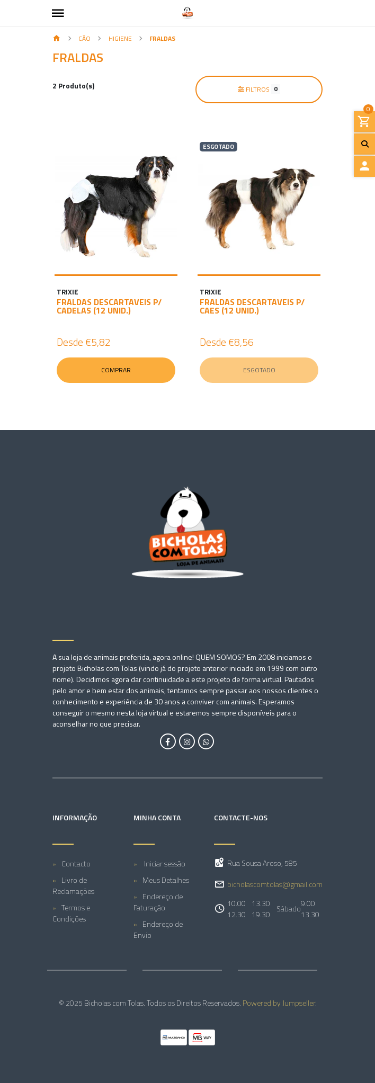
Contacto (76, 863)
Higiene (120, 38)
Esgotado (259, 370)
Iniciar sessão (163, 863)
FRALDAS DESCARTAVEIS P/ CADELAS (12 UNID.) (109, 306)
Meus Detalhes (165, 879)
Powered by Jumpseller (279, 1002)
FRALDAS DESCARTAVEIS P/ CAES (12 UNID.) (252, 306)
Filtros (259, 89)
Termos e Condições (71, 913)
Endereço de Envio (158, 929)
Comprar (116, 370)
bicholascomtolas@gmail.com (275, 884)
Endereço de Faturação (158, 902)
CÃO (84, 38)
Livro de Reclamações (73, 885)
